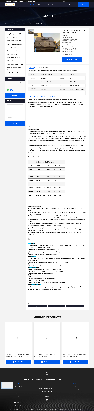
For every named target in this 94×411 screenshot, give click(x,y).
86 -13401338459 (84, 1)
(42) (12, 54)
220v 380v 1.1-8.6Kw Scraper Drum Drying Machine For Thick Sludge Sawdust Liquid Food (17, 355)
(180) (14, 34)
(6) (12, 73)
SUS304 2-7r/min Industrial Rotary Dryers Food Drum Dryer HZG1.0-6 (74, 355)
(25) (12, 50)
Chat (83, 4)
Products (32, 4)
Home (25, 4)
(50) (14, 40)
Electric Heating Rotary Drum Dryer (37, 306)
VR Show (39, 4)
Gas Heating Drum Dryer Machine (75, 306)
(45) (14, 44)
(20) (12, 47)
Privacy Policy (76, 390)
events (62, 4)
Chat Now (15, 95)
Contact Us (55, 4)
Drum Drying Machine (21, 23)
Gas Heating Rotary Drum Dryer (56, 306)
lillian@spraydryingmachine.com (67, 1)
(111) (14, 37)
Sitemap (76, 386)
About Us (47, 4)
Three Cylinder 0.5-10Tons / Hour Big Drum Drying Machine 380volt (46, 355)
